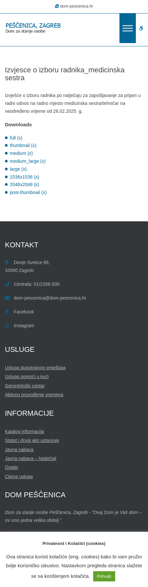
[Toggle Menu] (127, 28)
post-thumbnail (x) (28, 192)
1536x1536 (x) (24, 177)
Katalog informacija (24, 431)
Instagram (24, 325)
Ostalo (11, 467)
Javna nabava (19, 449)
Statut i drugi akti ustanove (32, 440)
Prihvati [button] (104, 576)
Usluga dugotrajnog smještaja (35, 367)
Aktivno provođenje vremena (34, 394)
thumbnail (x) (23, 145)
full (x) (16, 137)
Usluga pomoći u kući (27, 376)
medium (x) (21, 153)
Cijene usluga (19, 476)
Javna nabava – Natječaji (30, 458)
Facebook (24, 311)
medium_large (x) (28, 161)
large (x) (18, 169)
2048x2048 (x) (24, 184)
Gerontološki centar (25, 385)
